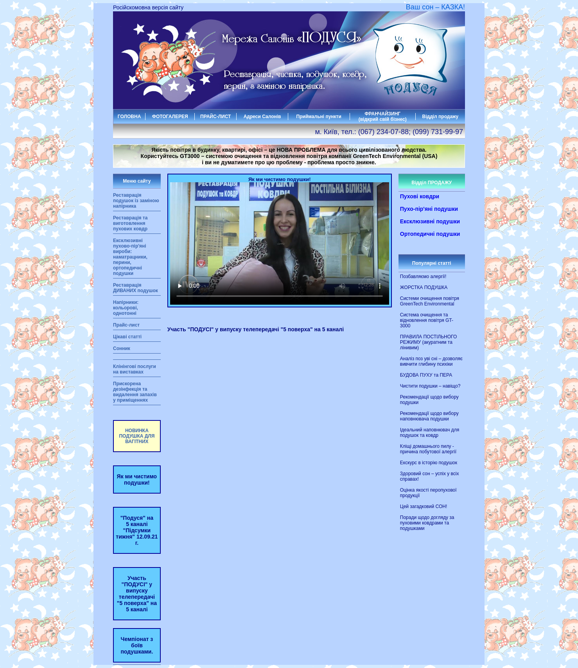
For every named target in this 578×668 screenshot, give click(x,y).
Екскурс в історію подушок (428, 462)
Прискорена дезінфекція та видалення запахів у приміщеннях (135, 392)
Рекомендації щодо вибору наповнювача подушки (429, 416)
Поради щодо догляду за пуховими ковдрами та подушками (427, 523)
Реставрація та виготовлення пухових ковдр (130, 223)
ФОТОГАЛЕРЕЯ (170, 116)
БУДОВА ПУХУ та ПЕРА (426, 375)
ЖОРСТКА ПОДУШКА (424, 287)
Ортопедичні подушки (430, 234)
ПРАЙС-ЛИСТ (215, 116)
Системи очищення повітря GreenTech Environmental (429, 301)
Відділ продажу (440, 116)
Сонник (121, 348)
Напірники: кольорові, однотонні (125, 308)
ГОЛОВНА (129, 116)
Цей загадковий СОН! (423, 506)
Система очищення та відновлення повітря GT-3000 (426, 320)
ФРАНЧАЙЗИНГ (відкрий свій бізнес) (383, 116)
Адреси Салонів (262, 116)
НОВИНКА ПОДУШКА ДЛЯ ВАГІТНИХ (136, 436)
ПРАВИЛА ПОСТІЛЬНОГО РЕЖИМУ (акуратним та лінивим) (428, 342)
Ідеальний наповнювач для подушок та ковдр (430, 432)
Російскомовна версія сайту (148, 7)
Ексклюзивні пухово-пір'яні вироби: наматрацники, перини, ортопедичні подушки (130, 257)
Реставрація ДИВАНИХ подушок (135, 287)
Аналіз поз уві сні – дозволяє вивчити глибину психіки (431, 361)
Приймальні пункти (318, 116)
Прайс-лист (126, 325)
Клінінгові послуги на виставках (134, 369)
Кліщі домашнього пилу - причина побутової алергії (428, 449)
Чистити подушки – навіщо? (430, 386)
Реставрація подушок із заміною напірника (136, 200)
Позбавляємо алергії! (423, 276)
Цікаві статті (127, 336)
